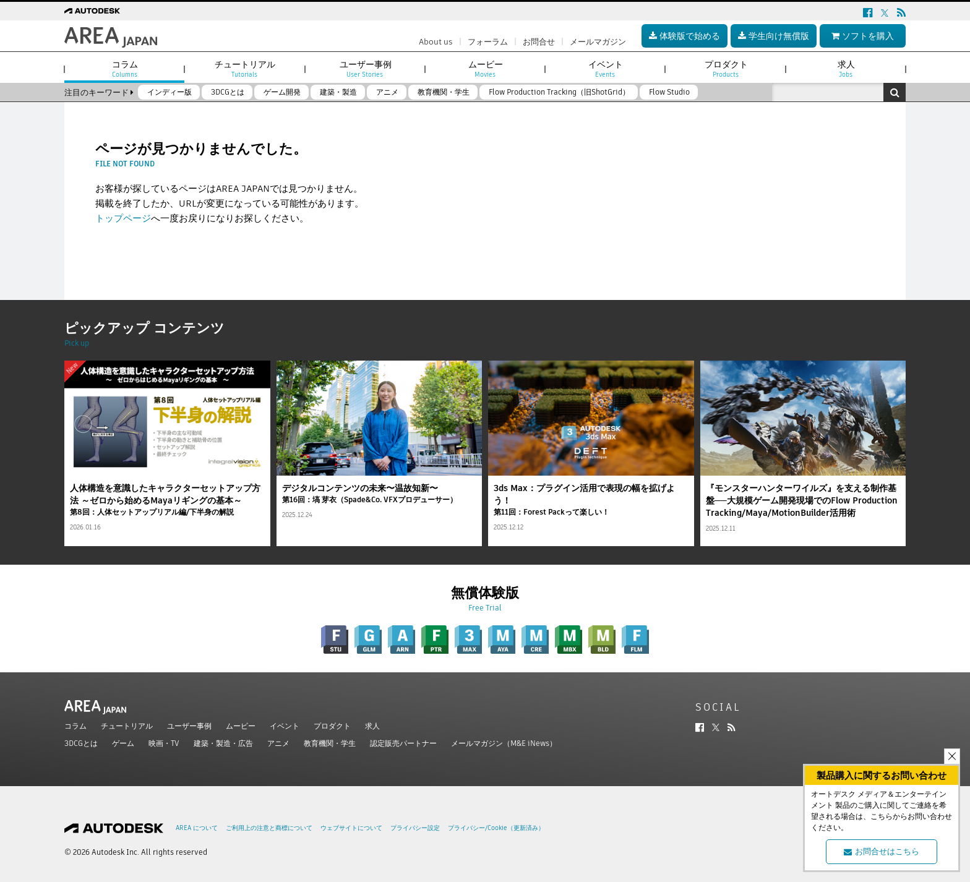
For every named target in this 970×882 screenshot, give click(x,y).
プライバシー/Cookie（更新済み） (496, 828)
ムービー (240, 726)
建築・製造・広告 (223, 743)
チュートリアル (127, 726)
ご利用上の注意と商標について (269, 828)
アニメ (278, 743)
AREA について (197, 828)
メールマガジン (598, 42)
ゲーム (123, 743)
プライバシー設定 (415, 828)
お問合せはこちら (881, 851)
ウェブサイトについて (351, 828)
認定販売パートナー (403, 743)
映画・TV (163, 743)
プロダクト (332, 726)
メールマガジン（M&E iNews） (504, 743)
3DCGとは (81, 743)
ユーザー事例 (189, 726)
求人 (372, 726)
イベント (284, 726)
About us (436, 42)
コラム (75, 726)
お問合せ (539, 42)
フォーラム (488, 42)
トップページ (123, 218)
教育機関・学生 (330, 743)
